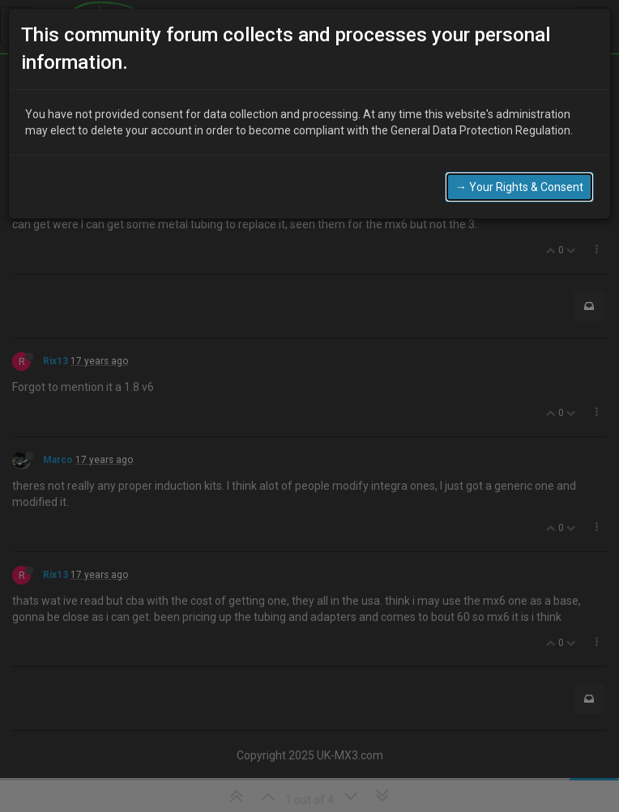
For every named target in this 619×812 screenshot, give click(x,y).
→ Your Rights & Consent (519, 182)
